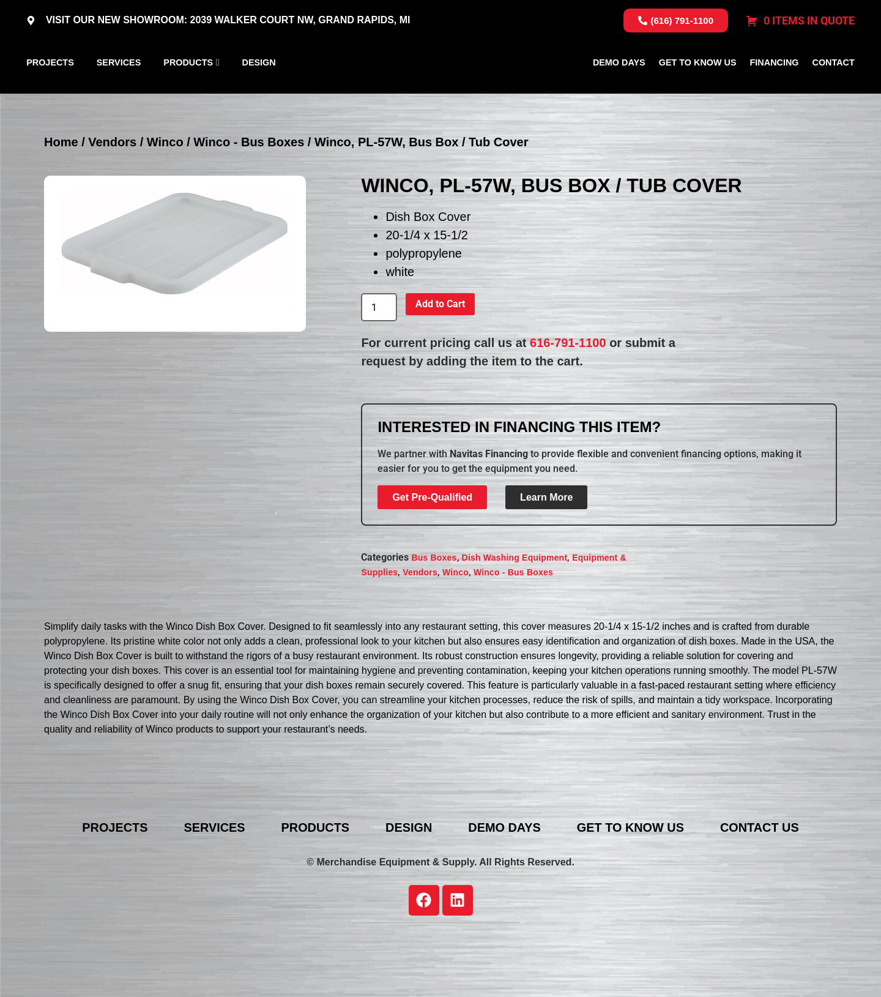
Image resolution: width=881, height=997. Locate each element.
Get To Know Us (698, 91)
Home (61, 200)
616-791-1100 (568, 401)
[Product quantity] (378, 365)
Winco (165, 200)
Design (259, 91)
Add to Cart (440, 362)
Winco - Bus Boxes (248, 200)
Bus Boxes (433, 615)
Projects (50, 91)
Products (188, 91)
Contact (833, 91)
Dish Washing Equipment (515, 615)
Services (119, 91)
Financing (774, 91)
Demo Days (619, 91)
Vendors (112, 200)
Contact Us (763, 885)
